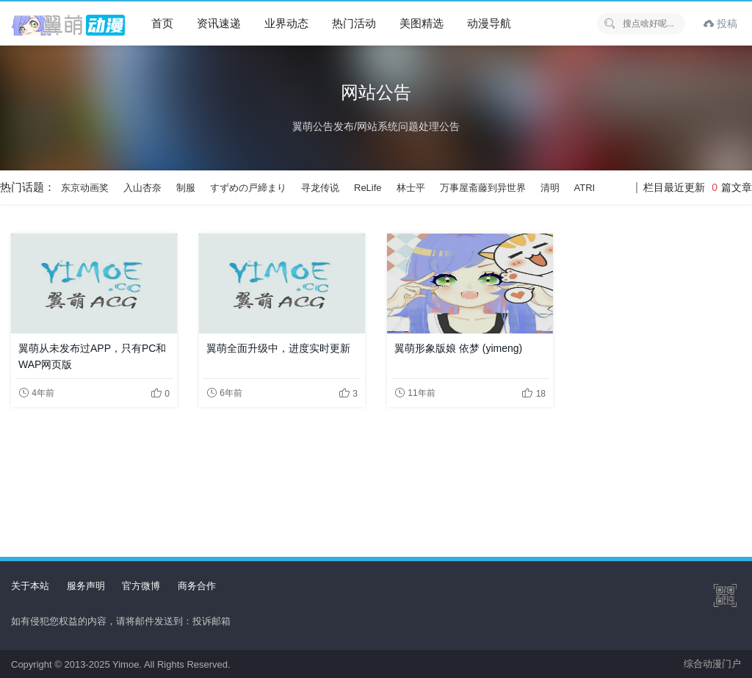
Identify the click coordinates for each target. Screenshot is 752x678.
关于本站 (30, 585)
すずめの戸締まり (248, 187)
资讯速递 (219, 23)
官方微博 (141, 585)
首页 (162, 23)
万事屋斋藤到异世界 (483, 187)
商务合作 (197, 585)
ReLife (368, 187)
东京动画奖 (85, 187)
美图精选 (422, 23)
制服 (185, 187)
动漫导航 (489, 23)
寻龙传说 (320, 187)
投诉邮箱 (211, 621)
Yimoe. (127, 664)
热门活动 (354, 23)
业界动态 (286, 23)
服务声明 (86, 585)
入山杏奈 (142, 187)
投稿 (720, 23)
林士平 (411, 187)
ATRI (585, 187)
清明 (550, 187)
